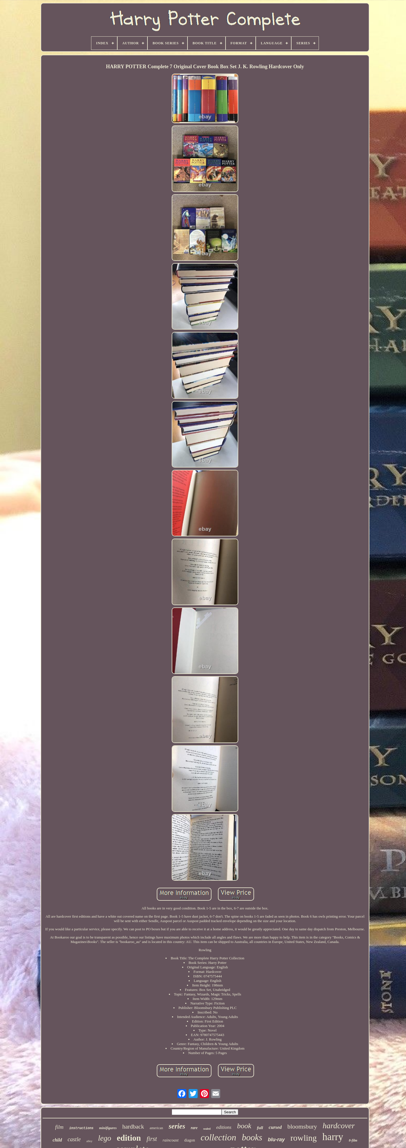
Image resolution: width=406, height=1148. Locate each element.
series (177, 1126)
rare (194, 1128)
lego (104, 1138)
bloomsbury (302, 1126)
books (252, 1137)
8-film (353, 1140)
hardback (133, 1126)
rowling (303, 1137)
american (156, 1128)
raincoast (171, 1140)
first (152, 1138)
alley (89, 1141)
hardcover (339, 1125)
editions (223, 1127)
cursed (275, 1127)
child (57, 1140)
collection (218, 1137)
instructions (81, 1128)
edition (129, 1137)
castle (74, 1139)
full (260, 1127)
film (59, 1127)
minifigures (108, 1128)
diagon (189, 1140)
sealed (207, 1128)
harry (332, 1136)
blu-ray (276, 1139)
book (244, 1126)
